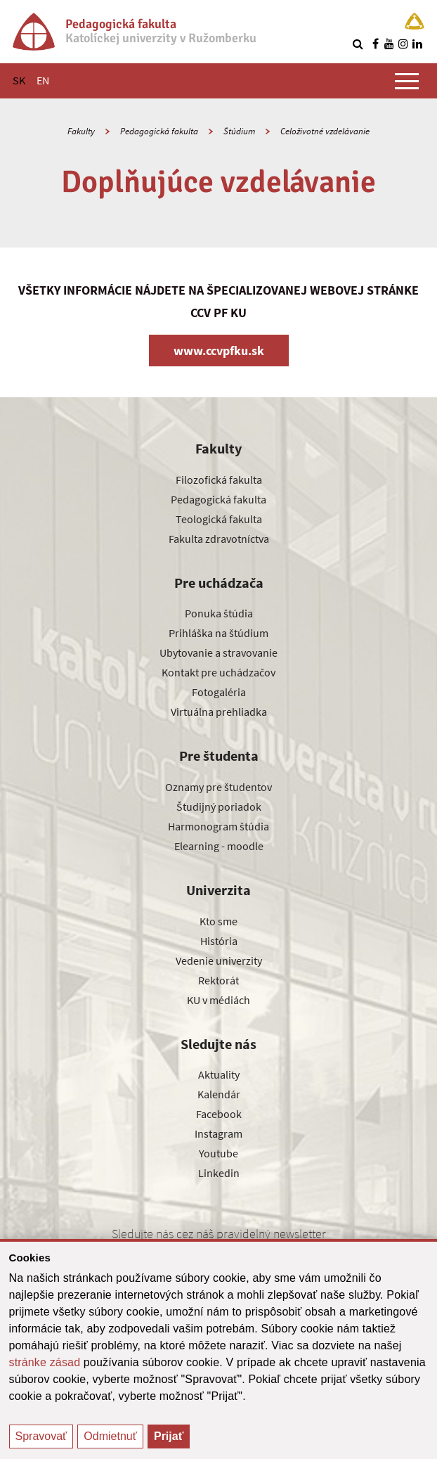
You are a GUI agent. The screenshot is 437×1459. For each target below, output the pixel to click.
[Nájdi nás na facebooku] (375, 44)
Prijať (168, 1436)
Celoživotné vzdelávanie (325, 131)
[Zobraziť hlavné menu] (406, 80)
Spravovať (41, 1436)
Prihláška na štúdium (218, 633)
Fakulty (81, 131)
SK (19, 80)
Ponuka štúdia (219, 613)
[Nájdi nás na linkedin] (417, 44)
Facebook (219, 1114)
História (218, 941)
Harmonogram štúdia (218, 826)
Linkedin (219, 1173)
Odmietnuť (110, 1436)
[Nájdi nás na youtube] (389, 44)
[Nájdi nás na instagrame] (403, 44)
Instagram (218, 1133)
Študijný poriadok (218, 806)
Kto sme (218, 921)
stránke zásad (45, 1362)
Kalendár (218, 1094)
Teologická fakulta (219, 519)
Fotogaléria (219, 692)
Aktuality (219, 1074)
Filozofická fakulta (219, 480)
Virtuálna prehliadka (219, 712)
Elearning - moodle (218, 846)
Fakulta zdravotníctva (219, 539)
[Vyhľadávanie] (358, 44)
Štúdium (239, 131)
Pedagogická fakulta (159, 131)
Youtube (218, 1153)
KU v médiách (218, 1000)
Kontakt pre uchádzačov (218, 672)
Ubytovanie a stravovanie (218, 652)
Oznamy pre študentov (218, 787)
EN (43, 80)
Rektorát (218, 980)
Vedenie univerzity (219, 960)
